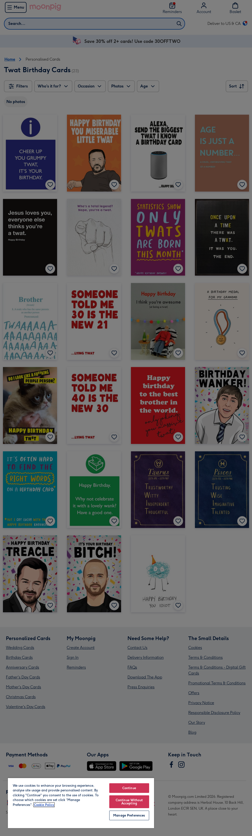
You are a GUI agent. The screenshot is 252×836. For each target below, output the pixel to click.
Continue (129, 788)
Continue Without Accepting (129, 801)
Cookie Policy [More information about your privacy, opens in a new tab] (44, 805)
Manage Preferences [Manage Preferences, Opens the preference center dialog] (129, 815)
